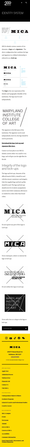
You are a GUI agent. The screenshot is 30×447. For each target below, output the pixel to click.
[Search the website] (26, 3)
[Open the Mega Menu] (22, 3)
